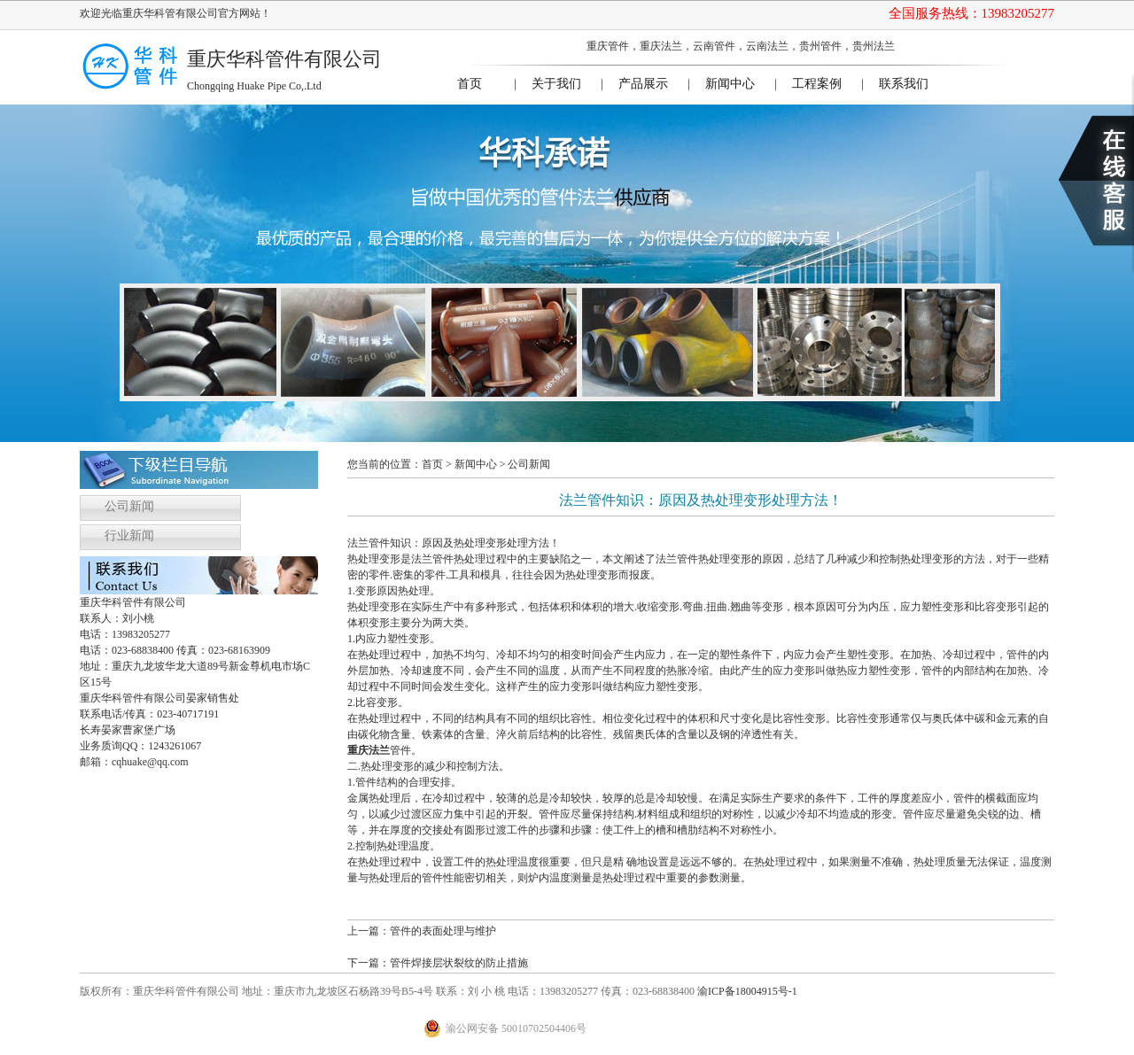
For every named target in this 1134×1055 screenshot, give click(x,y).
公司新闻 (129, 506)
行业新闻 (129, 535)
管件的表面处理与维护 (443, 931)
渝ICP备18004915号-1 (747, 991)
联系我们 (903, 83)
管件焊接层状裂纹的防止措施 (459, 963)
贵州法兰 (873, 46)
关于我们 (556, 83)
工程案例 (817, 83)
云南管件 (714, 46)
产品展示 (643, 83)
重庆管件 (607, 46)
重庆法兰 (661, 46)
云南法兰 (767, 46)
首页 (469, 83)
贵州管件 (820, 46)
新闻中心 (730, 83)
